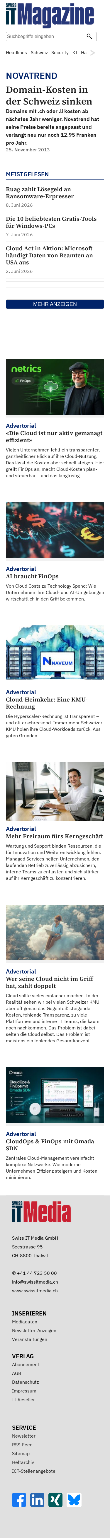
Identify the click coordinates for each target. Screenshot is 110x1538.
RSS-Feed (22, 1445)
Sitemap (21, 1453)
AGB (16, 1373)
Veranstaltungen (29, 1339)
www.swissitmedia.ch (35, 1291)
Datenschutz (25, 1382)
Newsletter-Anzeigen (34, 1330)
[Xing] (57, 1505)
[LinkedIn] (39, 1505)
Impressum (24, 1391)
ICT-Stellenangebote (33, 1471)
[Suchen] (89, 36)
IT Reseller (23, 1399)
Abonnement (25, 1364)
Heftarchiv (23, 1462)
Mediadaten (24, 1322)
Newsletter (23, 1436)
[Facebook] (21, 1505)
